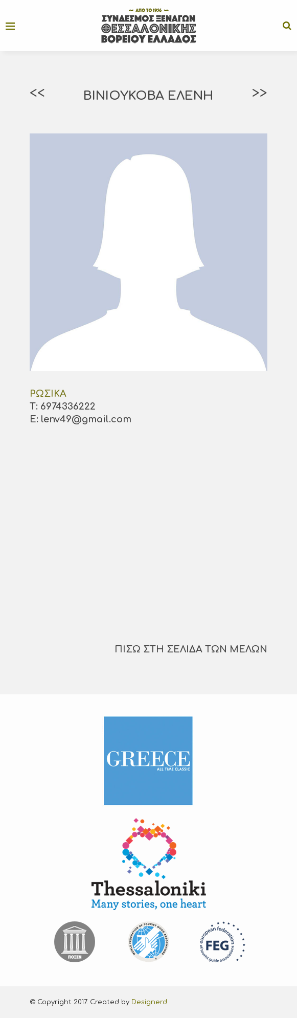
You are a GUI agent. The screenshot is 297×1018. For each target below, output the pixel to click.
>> (259, 93)
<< (37, 93)
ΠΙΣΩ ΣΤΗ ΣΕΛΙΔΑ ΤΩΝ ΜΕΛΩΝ (191, 649)
